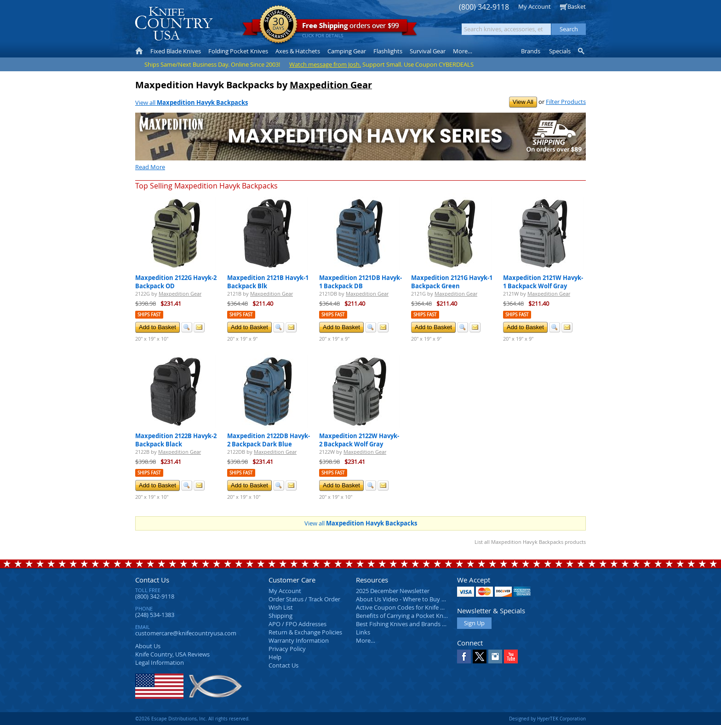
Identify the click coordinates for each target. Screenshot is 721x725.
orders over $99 (329, 27)
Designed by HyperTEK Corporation (547, 718)
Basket (576, 6)
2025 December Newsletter (392, 591)
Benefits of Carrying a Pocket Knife (403, 615)
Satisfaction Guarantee (278, 25)
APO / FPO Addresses (297, 624)
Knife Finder (581, 51)
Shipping (280, 615)
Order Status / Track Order (304, 599)
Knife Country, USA (174, 23)
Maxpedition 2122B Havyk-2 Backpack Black (176, 440)
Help (275, 657)
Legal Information (159, 662)
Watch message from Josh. (325, 64)
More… (365, 640)
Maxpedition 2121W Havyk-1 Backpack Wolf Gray (543, 282)
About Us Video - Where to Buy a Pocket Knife (418, 599)
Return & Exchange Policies (305, 632)
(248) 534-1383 (154, 615)
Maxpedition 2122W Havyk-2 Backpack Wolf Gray (359, 440)
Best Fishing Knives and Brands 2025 (405, 624)
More (462, 51)
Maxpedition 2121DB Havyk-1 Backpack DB (360, 282)
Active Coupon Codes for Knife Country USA (415, 607)
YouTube (511, 656)
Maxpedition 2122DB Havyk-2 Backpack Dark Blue (268, 440)
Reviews (172, 654)
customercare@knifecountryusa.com (185, 633)
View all (191, 102)
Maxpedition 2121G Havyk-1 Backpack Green (451, 282)
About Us (147, 646)
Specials (560, 51)
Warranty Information (299, 640)
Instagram (495, 656)
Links (363, 632)
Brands (530, 51)
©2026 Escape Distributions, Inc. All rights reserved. (192, 718)
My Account (534, 6)
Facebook (464, 656)
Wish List (281, 607)
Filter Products (566, 101)
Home (139, 51)
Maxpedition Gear (331, 85)
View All (523, 101)
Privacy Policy (287, 649)
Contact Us (152, 579)
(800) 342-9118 (484, 7)
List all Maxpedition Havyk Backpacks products (530, 541)
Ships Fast (149, 315)
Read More (150, 167)
